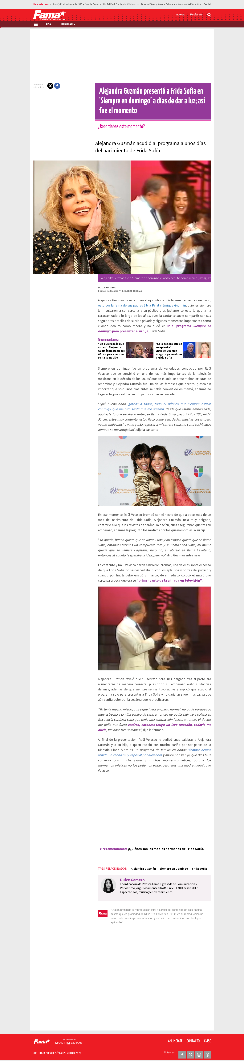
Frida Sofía (196, 870)
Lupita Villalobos (128, 4)
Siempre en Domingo (171, 870)
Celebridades (67, 24)
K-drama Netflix (186, 4)
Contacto (193, 1038)
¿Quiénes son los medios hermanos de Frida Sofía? (164, 850)
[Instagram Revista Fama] (199, 1051)
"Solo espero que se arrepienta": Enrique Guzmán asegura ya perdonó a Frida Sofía (169, 351)
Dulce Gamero (105, 287)
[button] (48, 86)
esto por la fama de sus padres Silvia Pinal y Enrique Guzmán (140, 305)
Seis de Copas (92, 4)
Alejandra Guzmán (140, 870)
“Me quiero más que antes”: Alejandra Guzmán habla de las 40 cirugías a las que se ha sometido (109, 351)
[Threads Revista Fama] (207, 1051)
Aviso (207, 1038)
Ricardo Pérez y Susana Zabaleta (158, 4)
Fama (48, 24)
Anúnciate (175, 1038)
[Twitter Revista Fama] (190, 1051)
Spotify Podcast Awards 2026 (67, 4)
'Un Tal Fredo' (110, 4)
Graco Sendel (204, 4)
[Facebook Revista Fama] (182, 1051)
